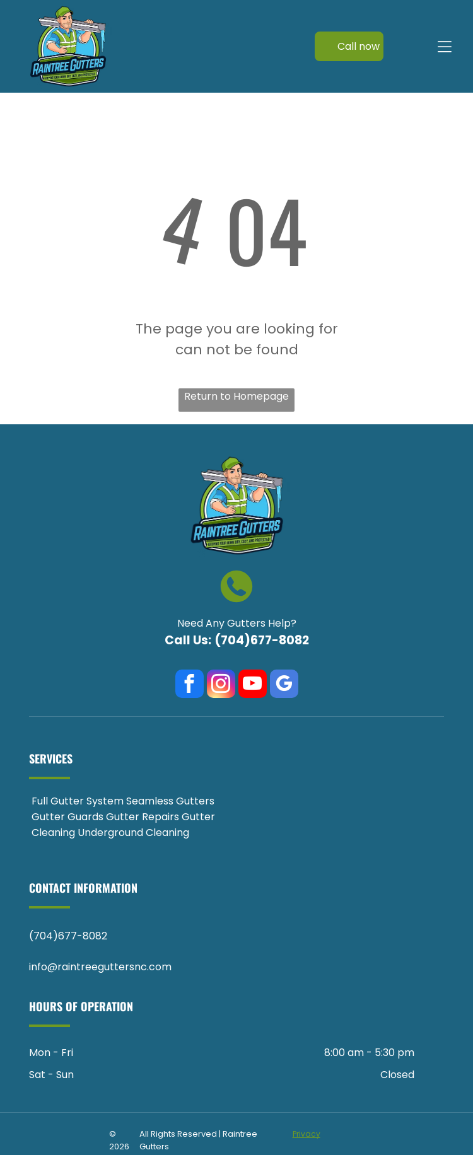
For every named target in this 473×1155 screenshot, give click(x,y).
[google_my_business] (284, 685)
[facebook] (189, 685)
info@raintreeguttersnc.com (100, 967)
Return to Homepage (236, 396)
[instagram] (221, 685)
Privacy (306, 1134)
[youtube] (252, 685)
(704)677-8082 (261, 640)
